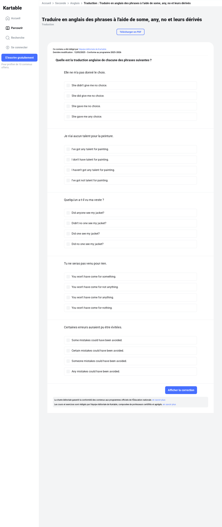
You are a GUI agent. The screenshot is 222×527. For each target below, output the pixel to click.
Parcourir (14, 28)
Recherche (15, 38)
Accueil (13, 18)
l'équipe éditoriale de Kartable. (93, 49)
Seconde (60, 3)
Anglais (75, 3)
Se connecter (17, 47)
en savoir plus (158, 400)
